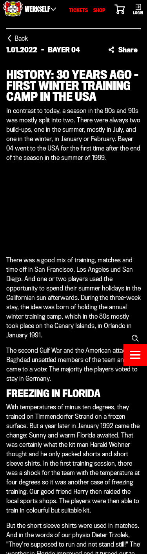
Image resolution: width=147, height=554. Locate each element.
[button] (123, 49)
